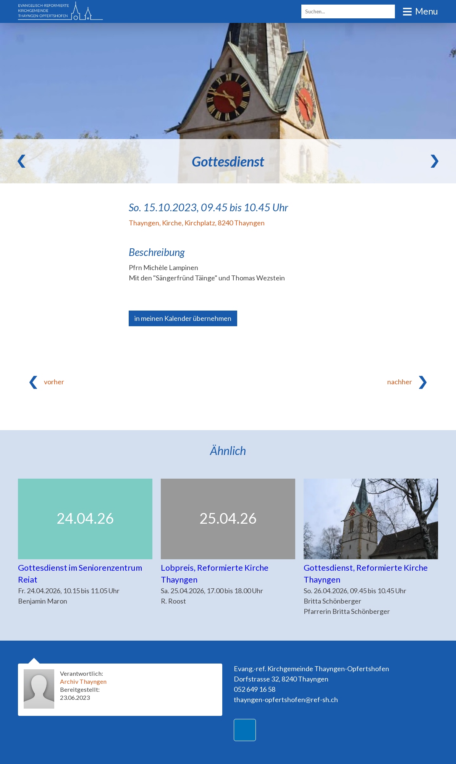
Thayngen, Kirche (197, 223)
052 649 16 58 (254, 689)
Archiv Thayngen (83, 681)
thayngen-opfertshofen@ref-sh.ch (286, 699)
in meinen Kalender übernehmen (182, 318)
